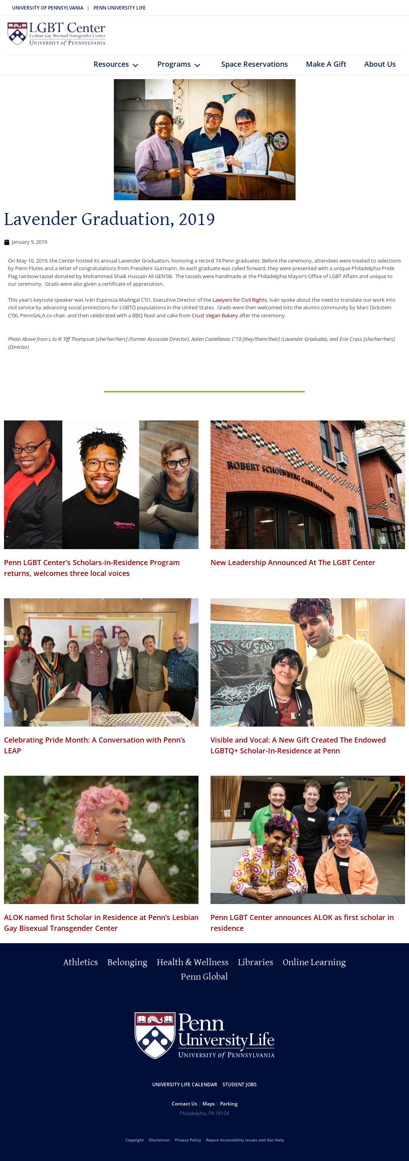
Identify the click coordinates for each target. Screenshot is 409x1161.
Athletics (80, 968)
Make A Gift (326, 70)
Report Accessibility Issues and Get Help (245, 1146)
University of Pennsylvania (47, 7)
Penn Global (204, 982)
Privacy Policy (188, 1146)
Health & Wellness (192, 968)
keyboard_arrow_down (139, 76)
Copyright (134, 1146)
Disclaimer (159, 1146)
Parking (229, 1109)
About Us (380, 70)
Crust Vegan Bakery (215, 321)
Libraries (255, 968)
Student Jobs (239, 1090)
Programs (174, 70)
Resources (111, 70)
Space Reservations (254, 70)
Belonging (127, 968)
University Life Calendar (184, 1090)
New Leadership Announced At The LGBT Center (292, 568)
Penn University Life (119, 7)
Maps (209, 1109)
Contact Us (184, 1109)
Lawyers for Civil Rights (239, 305)
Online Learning (314, 968)
